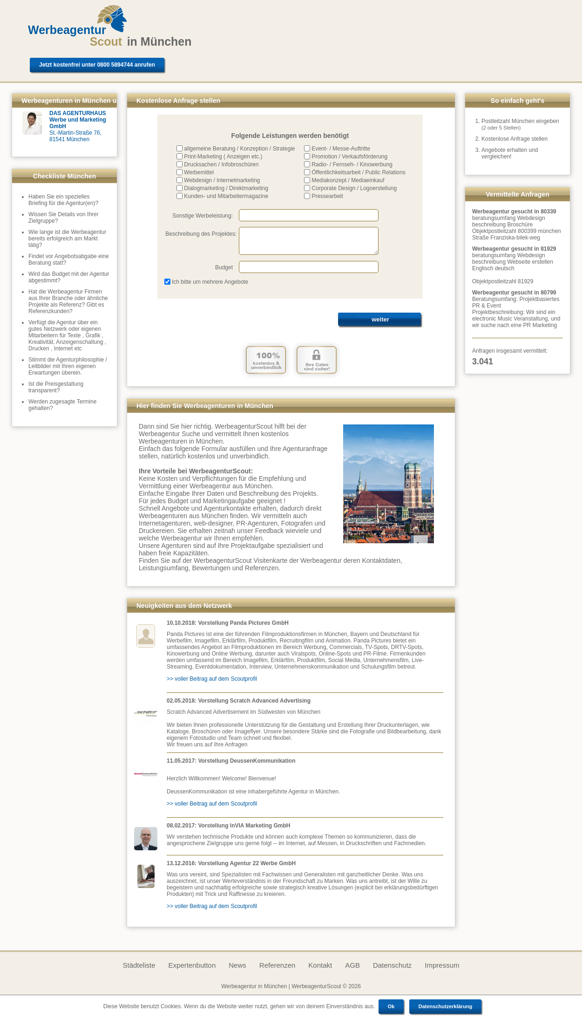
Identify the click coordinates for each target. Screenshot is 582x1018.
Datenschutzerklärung (446, 1006)
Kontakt (320, 965)
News (237, 965)
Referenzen (277, 965)
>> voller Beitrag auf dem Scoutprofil (212, 679)
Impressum (442, 965)
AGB (352, 965)
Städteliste (138, 965)
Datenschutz (392, 965)
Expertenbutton (192, 965)
